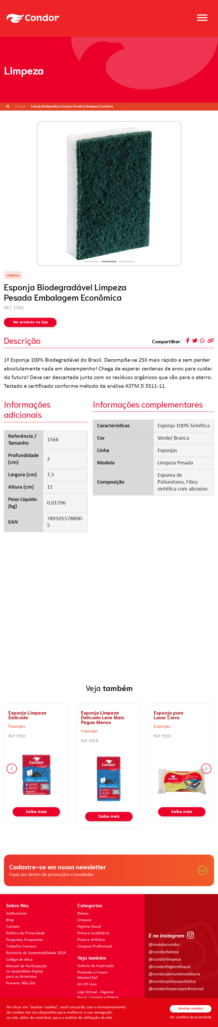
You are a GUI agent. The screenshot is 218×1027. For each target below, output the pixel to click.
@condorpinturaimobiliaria (174, 974)
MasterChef (87, 978)
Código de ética (19, 959)
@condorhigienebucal (169, 966)
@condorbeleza (164, 952)
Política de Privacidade (25, 933)
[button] (91, 261)
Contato (12, 927)
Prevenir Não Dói (20, 983)
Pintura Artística (91, 940)
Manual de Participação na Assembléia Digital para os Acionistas (26, 971)
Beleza (83, 913)
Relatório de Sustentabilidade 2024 (36, 953)
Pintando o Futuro (92, 972)
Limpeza (84, 920)
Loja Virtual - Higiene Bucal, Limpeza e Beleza (98, 995)
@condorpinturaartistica (172, 981)
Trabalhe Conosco (21, 946)
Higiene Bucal (89, 927)
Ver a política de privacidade (190, 1017)
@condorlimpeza (165, 959)
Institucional (16, 913)
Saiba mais (36, 811)
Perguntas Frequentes (24, 940)
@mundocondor (164, 944)
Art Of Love (87, 984)
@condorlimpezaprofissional (176, 988)
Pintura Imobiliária (93, 933)
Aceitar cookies (190, 1009)
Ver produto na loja (30, 322)
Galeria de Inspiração (95, 966)
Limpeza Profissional (94, 946)
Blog (10, 920)
